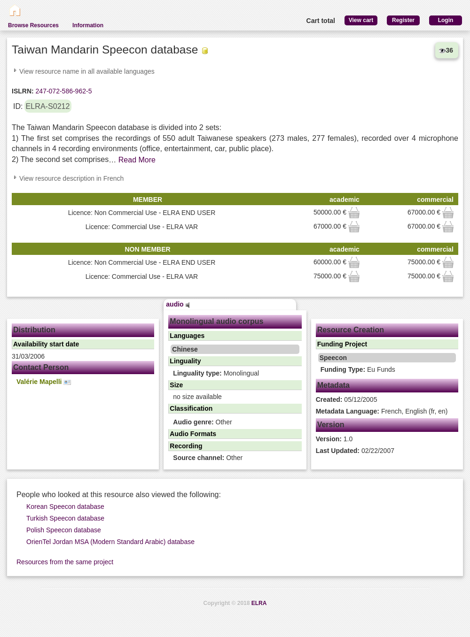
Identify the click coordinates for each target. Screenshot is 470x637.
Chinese (184, 349)
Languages (187, 335)
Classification (191, 408)
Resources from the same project (64, 562)
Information (87, 25)
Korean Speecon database (65, 506)
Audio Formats (193, 433)
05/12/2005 (346, 399)
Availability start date (46, 344)
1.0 (334, 439)
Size (176, 385)
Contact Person (41, 367)
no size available (197, 396)
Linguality (185, 361)
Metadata (333, 385)
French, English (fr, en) (382, 411)
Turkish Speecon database (65, 518)
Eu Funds (358, 369)
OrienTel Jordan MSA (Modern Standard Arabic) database (110, 541)
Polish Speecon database (63, 530)
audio (177, 304)
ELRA (259, 603)
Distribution (34, 330)
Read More (137, 160)
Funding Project (342, 344)
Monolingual (216, 373)
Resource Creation (350, 330)
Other (202, 422)
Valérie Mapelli (43, 382)
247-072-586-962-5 (63, 91)
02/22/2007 (355, 450)
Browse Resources (33, 25)
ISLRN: (23, 91)
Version (331, 425)
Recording (186, 446)
